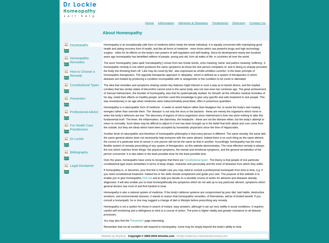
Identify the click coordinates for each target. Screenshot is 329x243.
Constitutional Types (84, 85)
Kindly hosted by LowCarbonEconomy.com (202, 236)
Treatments (220, 23)
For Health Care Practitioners (81, 127)
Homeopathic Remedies (79, 60)
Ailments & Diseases (193, 23)
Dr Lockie (77, 139)
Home (149, 23)
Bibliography (79, 152)
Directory (238, 23)
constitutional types (196, 160)
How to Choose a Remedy (82, 73)
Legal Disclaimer (82, 165)
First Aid (147, 178)
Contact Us (257, 23)
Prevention (77, 98)
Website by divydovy (113, 236)
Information (166, 23)
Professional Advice (84, 112)
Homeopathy (79, 44)
